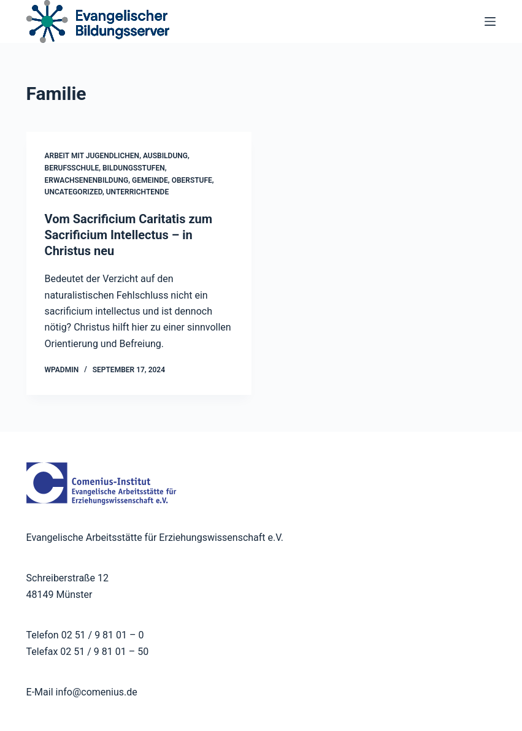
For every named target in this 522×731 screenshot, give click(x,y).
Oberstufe (192, 180)
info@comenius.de (95, 692)
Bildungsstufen (133, 168)
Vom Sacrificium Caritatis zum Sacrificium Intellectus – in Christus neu (129, 235)
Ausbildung (165, 155)
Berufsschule (72, 168)
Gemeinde (150, 180)
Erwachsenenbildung (87, 180)
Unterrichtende (137, 192)
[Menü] (490, 21)
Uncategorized (73, 192)
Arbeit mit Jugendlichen (92, 155)
